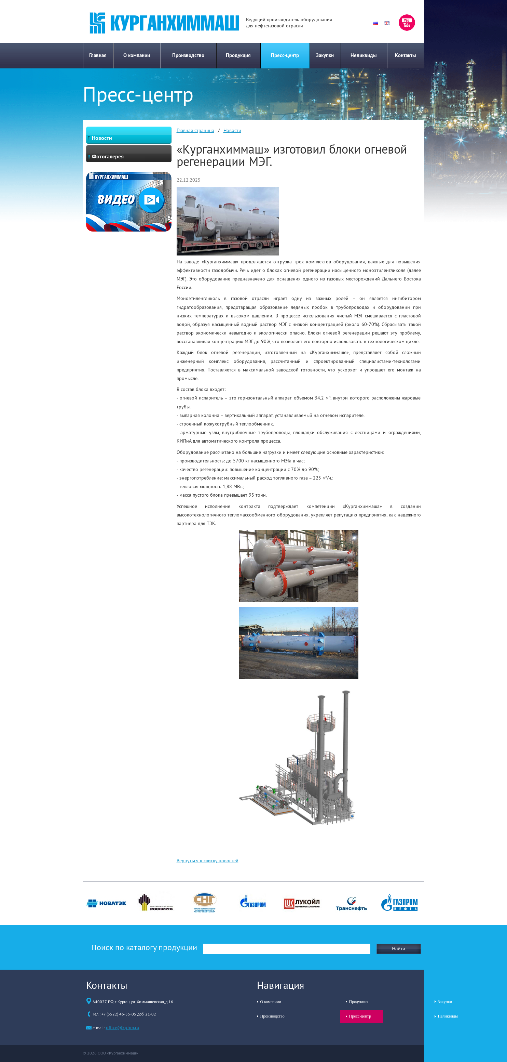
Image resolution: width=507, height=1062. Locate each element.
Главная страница (195, 130)
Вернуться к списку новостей (207, 860)
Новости (232, 130)
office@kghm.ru (122, 1027)
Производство (188, 55)
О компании (136, 55)
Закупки (325, 55)
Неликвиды (364, 55)
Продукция (238, 55)
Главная (98, 55)
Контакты (405, 55)
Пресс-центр (285, 55)
